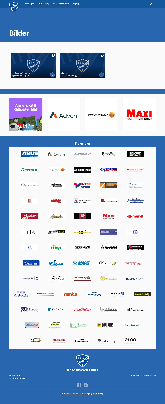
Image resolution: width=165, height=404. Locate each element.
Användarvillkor (78, 394)
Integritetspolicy (98, 394)
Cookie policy (88, 394)
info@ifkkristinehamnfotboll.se (143, 376)
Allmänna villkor (67, 394)
